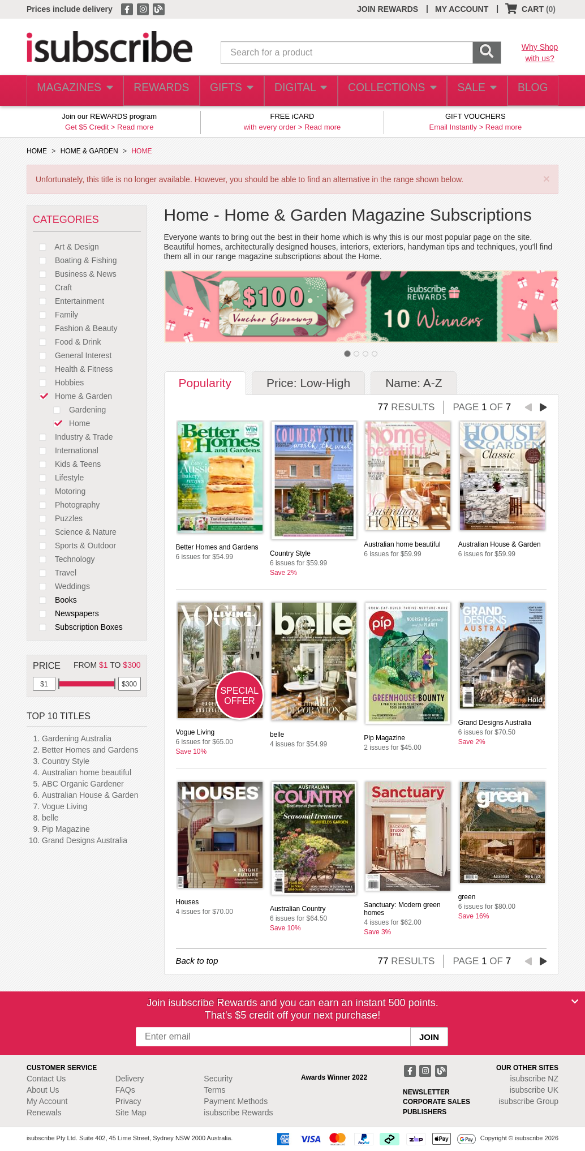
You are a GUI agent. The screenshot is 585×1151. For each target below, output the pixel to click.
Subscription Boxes (78, 627)
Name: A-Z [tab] (413, 382)
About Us (43, 1089)
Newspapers (66, 613)
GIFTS (229, 91)
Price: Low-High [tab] (308, 382)
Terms (214, 1089)
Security (218, 1078)
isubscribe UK (534, 1089)
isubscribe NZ (534, 1078)
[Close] (575, 1001)
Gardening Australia (76, 738)
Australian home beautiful (86, 772)
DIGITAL (299, 91)
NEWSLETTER (426, 1092)
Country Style (65, 761)
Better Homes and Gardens (90, 749)
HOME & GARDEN (89, 151)
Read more (135, 127)
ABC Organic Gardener (83, 783)
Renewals (44, 1112)
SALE (471, 91)
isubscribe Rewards (238, 1112)
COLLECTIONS (388, 91)
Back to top (197, 960)
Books (55, 599)
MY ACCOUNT (461, 9)
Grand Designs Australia (84, 840)
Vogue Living (64, 806)
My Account (47, 1101)
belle (50, 817)
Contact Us (46, 1078)
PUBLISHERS (424, 1112)
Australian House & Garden (90, 795)
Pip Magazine (66, 829)
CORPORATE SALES (436, 1102)
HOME (37, 151)
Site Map (131, 1112)
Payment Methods (236, 1101)
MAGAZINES (73, 91)
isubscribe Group (528, 1101)
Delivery (129, 1078)
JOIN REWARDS (387, 9)
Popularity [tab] (205, 382)
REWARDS (157, 91)
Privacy (128, 1101)
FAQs (125, 1089)
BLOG (530, 91)
